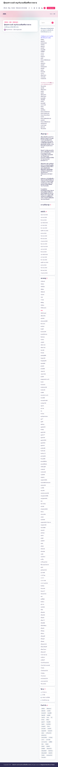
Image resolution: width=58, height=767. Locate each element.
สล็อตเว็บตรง (43, 75)
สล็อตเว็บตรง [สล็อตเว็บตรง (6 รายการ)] (50, 750)
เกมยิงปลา (43, 657)
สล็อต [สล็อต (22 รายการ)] (42, 744)
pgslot (42, 70)
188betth (43, 292)
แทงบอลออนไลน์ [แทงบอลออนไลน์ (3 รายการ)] (49, 755)
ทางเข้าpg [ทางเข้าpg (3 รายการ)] (50, 737)
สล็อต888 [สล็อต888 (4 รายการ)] (43, 748)
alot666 (42, 318)
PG (41, 411)
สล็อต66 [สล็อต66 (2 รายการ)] (46, 744)
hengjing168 (43, 360)
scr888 (42, 487)
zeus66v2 (43, 556)
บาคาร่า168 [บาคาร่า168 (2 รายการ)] (48, 739)
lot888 (42, 392)
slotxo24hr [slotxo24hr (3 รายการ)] (43, 728)
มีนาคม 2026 (44, 220)
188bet (42, 289)
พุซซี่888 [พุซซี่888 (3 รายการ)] (50, 741)
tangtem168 (43, 525)
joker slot (43, 126)
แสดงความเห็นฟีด (46, 697)
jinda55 (42, 366)
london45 (43, 390)
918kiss (42, 39)
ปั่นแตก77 (43, 591)
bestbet (42, 326)
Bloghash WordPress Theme (47, 764)
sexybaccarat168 (45, 493)
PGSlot (42, 429)
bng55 (42, 329)
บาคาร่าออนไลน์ (44, 583)
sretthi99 (43, 519)
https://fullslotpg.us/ (45, 59)
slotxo (42, 106)
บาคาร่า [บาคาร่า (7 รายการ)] (43, 739)
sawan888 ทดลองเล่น (45, 482)
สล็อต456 (43, 615)
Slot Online (43, 503)
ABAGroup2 (15, 22)
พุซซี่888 (43, 51)
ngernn (42, 405)
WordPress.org (45, 700)
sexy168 (42, 490)
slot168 (42, 87)
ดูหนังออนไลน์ (44, 43)
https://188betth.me (45, 121)
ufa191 (42, 535)
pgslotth (43, 120)
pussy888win (44, 464)
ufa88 (42, 538)
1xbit (42, 297)
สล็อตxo (42, 633)
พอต (41, 596)
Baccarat (43, 323)
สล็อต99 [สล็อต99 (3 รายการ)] (43, 746)
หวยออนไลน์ (43, 78)
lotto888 (43, 397)
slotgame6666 (44, 509)
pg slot (42, 54)
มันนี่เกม (42, 601)
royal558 (43, 474)
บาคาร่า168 (43, 104)
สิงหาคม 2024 (44, 270)
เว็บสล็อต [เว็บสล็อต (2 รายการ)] (43, 755)
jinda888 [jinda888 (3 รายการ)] (48, 715)
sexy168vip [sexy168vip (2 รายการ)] (48, 724)
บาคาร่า (42, 53)
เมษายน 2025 (44, 249)
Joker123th (43, 374)
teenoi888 (43, 527)
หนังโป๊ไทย (43, 110)
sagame (42, 44)
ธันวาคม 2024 (44, 259)
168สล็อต (43, 286)
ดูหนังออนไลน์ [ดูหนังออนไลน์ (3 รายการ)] (44, 735)
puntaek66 (43, 456)
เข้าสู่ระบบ (44, 692)
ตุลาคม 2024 (43, 265)
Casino (42, 339)
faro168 (42, 350)
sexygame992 (44, 498)
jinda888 (43, 368)
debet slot (43, 344)
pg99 (42, 58)
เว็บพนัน (42, 668)
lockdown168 (44, 387)
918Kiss (6, 22)
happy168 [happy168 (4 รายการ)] (43, 715)
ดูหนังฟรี (42, 48)
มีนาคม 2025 (44, 251)
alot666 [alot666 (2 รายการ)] (48, 710)
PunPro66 (43, 450)
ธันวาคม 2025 (44, 228)
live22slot (43, 384)
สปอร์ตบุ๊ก (43, 607)
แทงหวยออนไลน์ (44, 681)
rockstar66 (43, 472)
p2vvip (42, 408)
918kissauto (43, 307)
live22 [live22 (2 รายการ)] (48, 717)
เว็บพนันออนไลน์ (44, 670)
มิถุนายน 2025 (44, 244)
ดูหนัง (42, 567)
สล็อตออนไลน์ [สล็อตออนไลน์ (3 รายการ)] (49, 748)
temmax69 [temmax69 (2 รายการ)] (50, 730)
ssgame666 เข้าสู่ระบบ (46, 522)
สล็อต (42, 609)
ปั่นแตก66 (43, 71)
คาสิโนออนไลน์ (44, 562)
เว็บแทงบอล (43, 676)
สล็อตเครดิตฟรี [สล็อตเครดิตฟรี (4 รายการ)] (44, 750)
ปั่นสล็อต (42, 585)
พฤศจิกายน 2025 (44, 230)
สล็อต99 (42, 628)
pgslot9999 (43, 440)
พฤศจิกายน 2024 (44, 262)
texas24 (42, 530)
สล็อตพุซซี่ (43, 636)
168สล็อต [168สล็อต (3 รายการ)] (43, 708)
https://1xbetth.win (45, 111)
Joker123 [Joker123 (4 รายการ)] (43, 717)
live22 (42, 61)
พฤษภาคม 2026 (44, 214)
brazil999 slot (44, 334)
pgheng (42, 424)
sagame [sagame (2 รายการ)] (43, 724)
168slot (42, 284)
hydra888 (43, 363)
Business (43, 337)
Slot (41, 501)
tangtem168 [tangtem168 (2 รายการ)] (44, 730)
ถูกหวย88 (43, 572)
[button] (51, 8)
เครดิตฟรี (43, 660)
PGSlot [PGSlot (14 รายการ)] (47, 719)
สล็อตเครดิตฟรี (44, 646)
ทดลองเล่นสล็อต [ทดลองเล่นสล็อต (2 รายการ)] (44, 737)
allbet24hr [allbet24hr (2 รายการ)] (43, 710)
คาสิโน (42, 559)
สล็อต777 (43, 620)
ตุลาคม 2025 (43, 233)
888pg (42, 302)
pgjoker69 (43, 427)
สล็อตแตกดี (43, 652)
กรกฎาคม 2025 (44, 241)
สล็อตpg (42, 630)
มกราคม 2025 (44, 257)
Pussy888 (43, 458)
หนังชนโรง (43, 63)
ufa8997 (43, 540)
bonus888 (43, 98)
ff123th (42, 352)
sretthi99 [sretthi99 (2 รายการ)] (49, 728)
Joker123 (43, 371)
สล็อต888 (43, 99)
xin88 (42, 554)
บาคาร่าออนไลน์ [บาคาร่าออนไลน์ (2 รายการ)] (44, 741)
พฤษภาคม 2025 (44, 246)
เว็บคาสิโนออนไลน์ (45, 662)
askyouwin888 (44, 321)
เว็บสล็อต (43, 673)
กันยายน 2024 (44, 267)
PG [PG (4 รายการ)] (51, 717)
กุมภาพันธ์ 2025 (44, 254)
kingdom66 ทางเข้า (45, 379)
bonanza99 (43, 331)
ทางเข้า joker (43, 125)
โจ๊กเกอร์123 (43, 86)
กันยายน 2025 (44, 236)
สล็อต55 (42, 617)
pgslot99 (43, 437)
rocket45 (43, 469)
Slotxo (42, 511)
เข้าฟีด (43, 694)
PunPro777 (43, 453)
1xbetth (42, 294)
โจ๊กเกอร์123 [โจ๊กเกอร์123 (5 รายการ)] (44, 757)
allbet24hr (43, 315)
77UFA (42, 300)
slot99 (42, 91)
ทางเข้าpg (43, 575)
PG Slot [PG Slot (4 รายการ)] (43, 719)
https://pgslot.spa (45, 113)
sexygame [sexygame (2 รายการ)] (43, 726)
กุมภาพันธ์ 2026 (44, 222)
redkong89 (43, 466)
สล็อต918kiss (43, 625)
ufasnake (43, 551)
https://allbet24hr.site (46, 118)
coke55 (42, 342)
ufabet (42, 546)
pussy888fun (44, 461)
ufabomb (43, 548)
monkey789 (43, 403)
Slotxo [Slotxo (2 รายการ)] (48, 726)
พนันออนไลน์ (43, 593)
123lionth (43, 281)
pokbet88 (43, 448)
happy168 (43, 358)
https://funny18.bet (45, 115)
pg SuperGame (44, 416)
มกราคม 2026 (44, 225)
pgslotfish (43, 442)
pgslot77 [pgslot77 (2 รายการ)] (43, 721)
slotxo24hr (43, 514)
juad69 (42, 376)
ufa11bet (43, 533)
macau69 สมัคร (44, 400)
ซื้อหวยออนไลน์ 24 (45, 564)
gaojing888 (43, 355)
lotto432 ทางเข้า (44, 395)
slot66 (42, 93)
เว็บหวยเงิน (43, 76)
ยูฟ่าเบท (42, 604)
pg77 (42, 419)
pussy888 (43, 49)
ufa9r (42, 543)
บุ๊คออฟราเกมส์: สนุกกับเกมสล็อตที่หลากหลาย (20, 3)
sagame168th (44, 480)
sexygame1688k (44, 495)
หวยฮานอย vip (44, 654)
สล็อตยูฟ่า (43, 638)
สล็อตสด (42, 641)
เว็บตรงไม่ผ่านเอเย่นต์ (45, 665)
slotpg (42, 108)
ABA (10, 22)
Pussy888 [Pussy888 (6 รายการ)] (48, 721)
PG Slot (42, 413)
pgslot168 (43, 432)
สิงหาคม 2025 (44, 238)
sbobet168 (43, 485)
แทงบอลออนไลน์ (44, 678)
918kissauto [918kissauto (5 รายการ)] (49, 708)
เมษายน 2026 (44, 217)
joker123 (43, 41)
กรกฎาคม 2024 (44, 273)
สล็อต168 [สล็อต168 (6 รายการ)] (48, 746)
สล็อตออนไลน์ (44, 644)
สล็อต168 (43, 612)
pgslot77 (43, 56)
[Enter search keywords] (47, 22)
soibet (42, 517)
